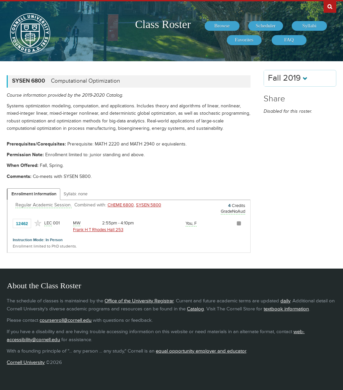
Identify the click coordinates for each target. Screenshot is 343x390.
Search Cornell (330, 6)
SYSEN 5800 (148, 205)
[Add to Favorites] (38, 223)
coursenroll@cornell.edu (65, 320)
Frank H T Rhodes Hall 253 (98, 229)
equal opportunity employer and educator (201, 351)
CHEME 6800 (121, 205)
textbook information (286, 309)
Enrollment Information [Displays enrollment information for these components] (34, 194)
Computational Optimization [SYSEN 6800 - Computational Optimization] (85, 81)
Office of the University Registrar (139, 301)
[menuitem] (222, 26)
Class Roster (163, 24)
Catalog (195, 309)
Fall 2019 (287, 78)
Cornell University (26, 362)
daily (285, 301)
